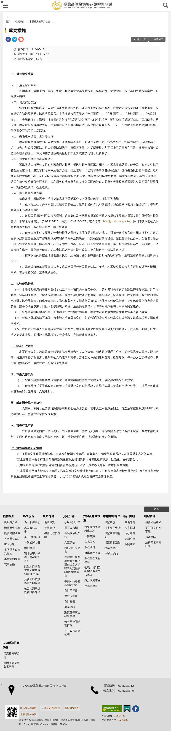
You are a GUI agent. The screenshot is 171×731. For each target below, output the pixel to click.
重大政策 (9, 544)
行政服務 (130, 533)
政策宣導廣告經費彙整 (72, 614)
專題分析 (130, 538)
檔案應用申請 (113, 527)
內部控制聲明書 (72, 549)
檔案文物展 (111, 547)
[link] (8, 40)
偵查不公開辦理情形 (72, 623)
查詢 (165, 5)
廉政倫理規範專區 (92, 559)
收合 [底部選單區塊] (156, 509)
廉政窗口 (89, 547)
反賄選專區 (91, 585)
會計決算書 (71, 595)
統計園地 (129, 516)
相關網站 (130, 544)
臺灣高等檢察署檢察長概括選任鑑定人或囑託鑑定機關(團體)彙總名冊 (72, 566)
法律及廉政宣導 (91, 518)
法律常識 (89, 536)
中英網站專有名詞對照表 (72, 583)
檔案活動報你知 (113, 535)
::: (2, 1)
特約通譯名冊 (32, 542)
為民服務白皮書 (32, 529)
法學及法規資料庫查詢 (92, 528)
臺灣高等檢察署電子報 (12, 664)
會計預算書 (71, 590)
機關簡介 (20, 21)
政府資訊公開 (72, 522)
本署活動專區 (12, 558)
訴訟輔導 (29, 547)
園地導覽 (130, 522)
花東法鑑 (9, 564)
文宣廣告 (69, 542)
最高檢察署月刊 (12, 655)
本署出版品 (111, 553)
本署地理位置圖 (28, 714)
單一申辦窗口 (32, 536)
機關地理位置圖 (52, 535)
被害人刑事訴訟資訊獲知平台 (32, 592)
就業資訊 (69, 606)
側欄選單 (5, 6)
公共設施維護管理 (72, 632)
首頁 (8, 21)
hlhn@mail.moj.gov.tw (116, 221)
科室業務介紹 (12, 538)
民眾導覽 (48, 516)
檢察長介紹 (10, 522)
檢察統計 (130, 527)
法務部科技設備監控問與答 (32, 581)
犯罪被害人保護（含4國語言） (32, 557)
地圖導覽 (49, 522)
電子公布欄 (71, 527)
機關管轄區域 (12, 533)
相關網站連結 (153, 522)
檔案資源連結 (113, 542)
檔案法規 (110, 522)
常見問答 (89, 541)
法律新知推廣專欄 (10, 645)
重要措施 (17, 30)
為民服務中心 (32, 522)
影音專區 (150, 536)
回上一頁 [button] (141, 39)
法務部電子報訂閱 (153, 544)
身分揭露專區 (92, 580)
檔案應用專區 (111, 516)
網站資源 (149, 516)
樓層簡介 (49, 527)
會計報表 (69, 601)
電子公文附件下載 (153, 529)
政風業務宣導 (92, 552)
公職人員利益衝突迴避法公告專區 (92, 571)
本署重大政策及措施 (39, 21)
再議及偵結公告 (72, 535)
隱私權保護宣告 (28, 708)
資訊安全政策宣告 (50, 708)
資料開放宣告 (72, 708)
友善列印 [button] (158, 39)
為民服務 (28, 516)
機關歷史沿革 (12, 527)
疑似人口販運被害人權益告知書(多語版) (32, 570)
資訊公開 (68, 516)
